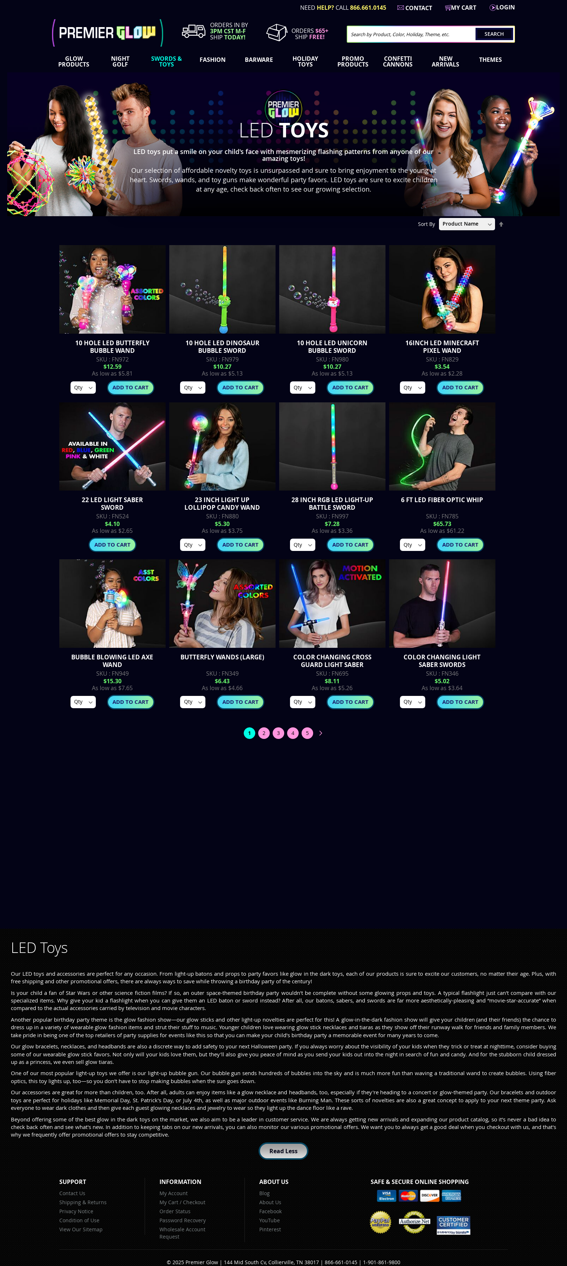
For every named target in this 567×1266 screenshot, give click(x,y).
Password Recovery (182, 1220)
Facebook (270, 1211)
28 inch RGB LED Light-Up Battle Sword (332, 504)
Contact (418, 8)
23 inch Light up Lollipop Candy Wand (222, 504)
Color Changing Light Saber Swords (442, 661)
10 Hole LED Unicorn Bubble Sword (332, 347)
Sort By (426, 223)
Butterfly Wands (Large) (222, 657)
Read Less (283, 1151)
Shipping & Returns (83, 1202)
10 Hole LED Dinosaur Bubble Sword (222, 347)
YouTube (269, 1220)
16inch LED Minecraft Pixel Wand (442, 347)
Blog (264, 1193)
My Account (173, 1193)
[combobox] (431, 34)
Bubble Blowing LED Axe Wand (112, 661)
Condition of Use (79, 1220)
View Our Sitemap (81, 1229)
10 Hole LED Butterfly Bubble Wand (112, 347)
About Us (270, 1202)
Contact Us (72, 1193)
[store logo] (107, 33)
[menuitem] (75, 61)
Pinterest (270, 1229)
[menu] (283, 62)
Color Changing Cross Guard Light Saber (332, 661)
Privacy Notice (76, 1211)
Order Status (175, 1211)
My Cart (168, 1202)
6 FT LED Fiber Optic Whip (442, 500)
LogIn (505, 7)
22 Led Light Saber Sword (112, 504)
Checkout (194, 1202)
